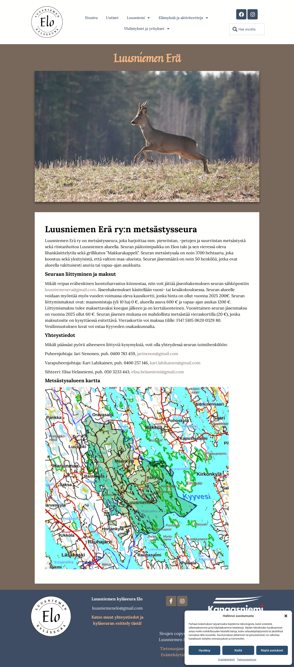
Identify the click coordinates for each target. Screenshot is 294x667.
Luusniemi (138, 18)
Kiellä (238, 650)
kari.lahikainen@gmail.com (175, 362)
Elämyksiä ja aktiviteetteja (184, 18)
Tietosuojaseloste (246, 659)
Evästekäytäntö (226, 659)
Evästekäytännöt (176, 654)
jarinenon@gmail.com (157, 353)
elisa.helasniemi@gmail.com (157, 371)
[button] (286, 616)
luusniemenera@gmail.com (70, 289)
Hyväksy (204, 650)
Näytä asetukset (272, 650)
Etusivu (91, 17)
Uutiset (112, 17)
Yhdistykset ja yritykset (147, 29)
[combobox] (247, 29)
